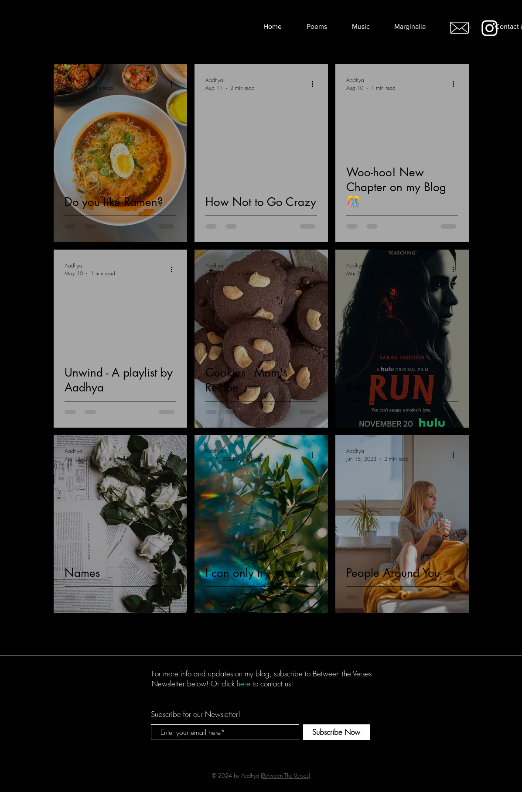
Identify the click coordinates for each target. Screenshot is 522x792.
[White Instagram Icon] (489, 28)
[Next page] (316, 634)
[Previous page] (206, 634)
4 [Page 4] (279, 634)
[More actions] (175, 84)
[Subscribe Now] (336, 732)
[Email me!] (459, 27)
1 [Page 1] (224, 634)
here (243, 684)
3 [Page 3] (261, 634)
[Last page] (334, 634)
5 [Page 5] (298, 634)
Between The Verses (285, 775)
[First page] (188, 634)
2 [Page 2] (243, 634)
